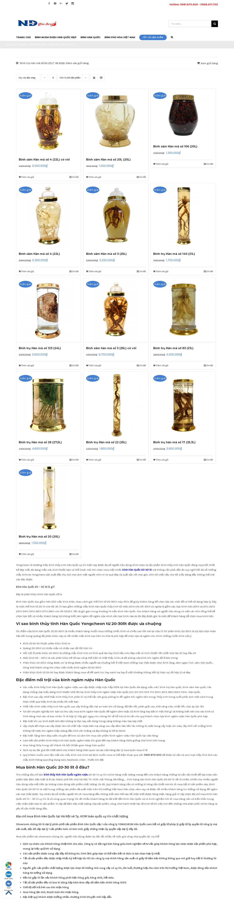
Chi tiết (75, 177)
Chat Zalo (8, 875)
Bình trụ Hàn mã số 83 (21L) (173, 348)
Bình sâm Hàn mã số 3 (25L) (106, 253)
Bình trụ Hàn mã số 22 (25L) (106, 442)
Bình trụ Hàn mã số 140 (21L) (174, 253)
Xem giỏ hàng (209, 63)
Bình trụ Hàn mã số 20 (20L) (39, 536)
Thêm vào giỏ (27, 177)
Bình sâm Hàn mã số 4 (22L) (39, 253)
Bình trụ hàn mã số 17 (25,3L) (174, 442)
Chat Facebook (8, 884)
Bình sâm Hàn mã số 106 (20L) (175, 146)
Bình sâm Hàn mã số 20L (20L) (108, 159)
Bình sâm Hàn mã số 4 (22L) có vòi (44, 159)
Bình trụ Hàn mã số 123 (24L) (40, 348)
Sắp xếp (26, 78)
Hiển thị (70, 78)
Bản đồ (9, 866)
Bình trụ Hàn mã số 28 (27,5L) (40, 442)
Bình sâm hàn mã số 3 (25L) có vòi (111, 348)
